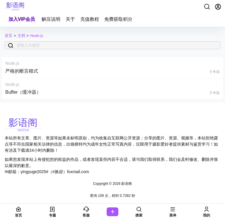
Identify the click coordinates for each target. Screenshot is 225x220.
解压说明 (51, 19)
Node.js (36, 35)
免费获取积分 (118, 19)
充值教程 (89, 19)
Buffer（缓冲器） (23, 92)
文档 (21, 35)
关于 (70, 19)
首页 (8, 35)
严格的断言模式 (21, 71)
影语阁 (126, 184)
